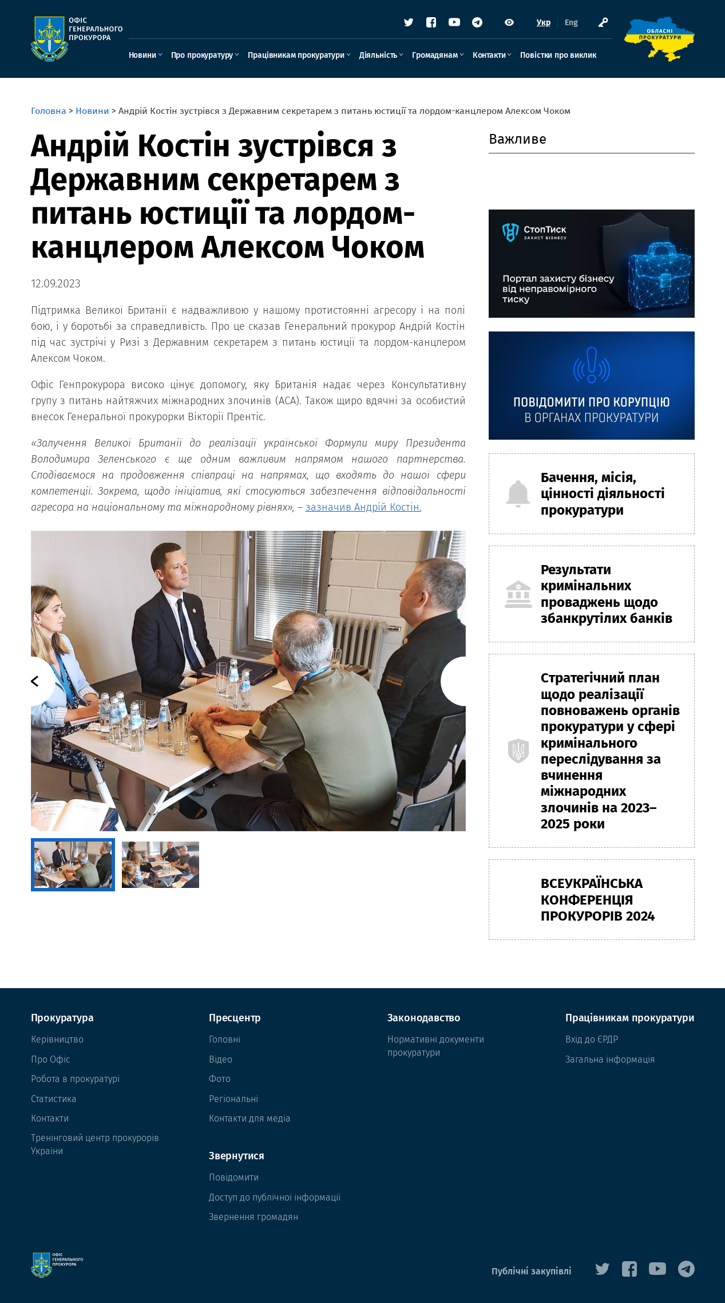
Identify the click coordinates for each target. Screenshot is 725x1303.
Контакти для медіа (250, 1118)
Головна (48, 110)
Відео (220, 1059)
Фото (220, 1078)
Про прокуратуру (202, 55)
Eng (571, 22)
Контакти (489, 55)
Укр (543, 22)
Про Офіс (50, 1059)
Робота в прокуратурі (75, 1078)
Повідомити (234, 1177)
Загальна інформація (610, 1059)
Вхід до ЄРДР (591, 1039)
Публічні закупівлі (532, 1271)
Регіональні (233, 1098)
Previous (31, 681)
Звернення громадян (253, 1216)
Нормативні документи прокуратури (435, 1045)
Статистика (54, 1098)
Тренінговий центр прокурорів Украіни (95, 1144)
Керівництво (57, 1039)
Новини (142, 55)
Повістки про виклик (558, 55)
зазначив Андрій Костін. (364, 507)
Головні (224, 1039)
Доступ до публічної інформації (274, 1197)
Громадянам (434, 55)
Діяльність (378, 55)
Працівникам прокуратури (296, 55)
